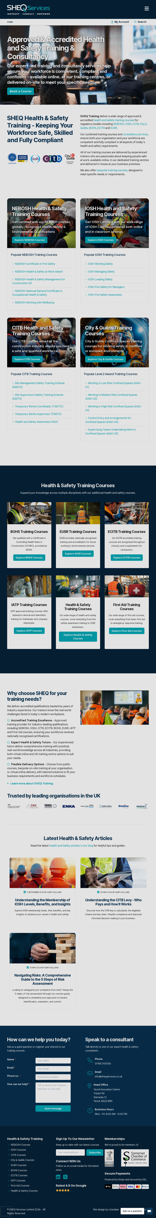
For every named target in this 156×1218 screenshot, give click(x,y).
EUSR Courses (19, 1165)
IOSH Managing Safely (100, 271)
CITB (136, 124)
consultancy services (135, 134)
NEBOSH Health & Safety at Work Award (37, 271)
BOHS (92, 128)
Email (11, 1067)
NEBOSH (118, 124)
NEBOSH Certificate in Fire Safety (33, 264)
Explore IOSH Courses (101, 240)
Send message (53, 1108)
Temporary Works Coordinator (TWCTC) (37, 406)
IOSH (128, 124)
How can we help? (18, 1084)
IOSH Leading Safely (98, 279)
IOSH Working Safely (99, 264)
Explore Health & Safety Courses (78, 636)
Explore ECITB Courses (126, 557)
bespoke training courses (112, 170)
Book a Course (20, 91)
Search (140, 21)
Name (11, 1059)
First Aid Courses (20, 1185)
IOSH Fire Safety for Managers (105, 287)
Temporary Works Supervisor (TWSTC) (37, 414)
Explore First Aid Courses (127, 631)
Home (10, 22)
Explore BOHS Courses (29, 557)
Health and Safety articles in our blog (71, 845)
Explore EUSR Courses (78, 553)
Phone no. (14, 1076)
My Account (120, 21)
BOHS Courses (19, 1170)
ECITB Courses (19, 1175)
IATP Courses (18, 1180)
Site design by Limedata (106, 1209)
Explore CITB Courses (27, 359)
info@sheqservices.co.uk (108, 1076)
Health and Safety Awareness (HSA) (35, 422)
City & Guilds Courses (22, 1160)
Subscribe (95, 1152)
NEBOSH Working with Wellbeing (33, 302)
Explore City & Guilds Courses (105, 359)
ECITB (101, 128)
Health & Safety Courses (24, 1190)
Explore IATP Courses (29, 630)
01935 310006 (103, 1063)
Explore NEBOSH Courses (30, 240)
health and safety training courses (114, 120)
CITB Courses (18, 1155)
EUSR (113, 128)
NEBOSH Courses (20, 1144)
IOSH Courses (18, 1149)
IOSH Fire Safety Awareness (103, 294)
